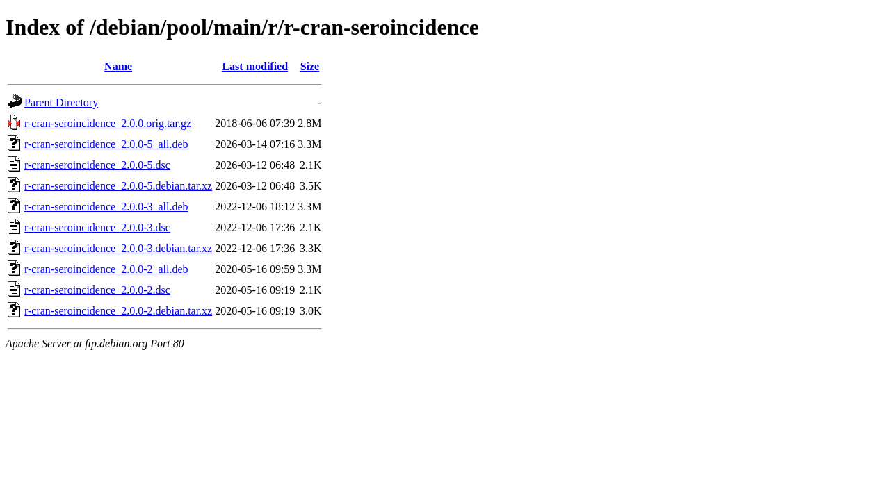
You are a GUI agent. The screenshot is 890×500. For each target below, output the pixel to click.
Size (310, 66)
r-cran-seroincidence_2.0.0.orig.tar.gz (107, 123)
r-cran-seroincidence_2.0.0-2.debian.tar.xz (118, 311)
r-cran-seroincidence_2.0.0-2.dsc (97, 290)
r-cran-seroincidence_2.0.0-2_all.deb (106, 269)
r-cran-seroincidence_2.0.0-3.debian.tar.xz (118, 248)
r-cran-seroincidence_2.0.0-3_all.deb (106, 206)
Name (118, 66)
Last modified (255, 66)
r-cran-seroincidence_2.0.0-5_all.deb (106, 144)
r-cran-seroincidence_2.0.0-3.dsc (97, 227)
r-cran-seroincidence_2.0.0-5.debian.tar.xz (118, 186)
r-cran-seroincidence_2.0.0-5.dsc (97, 165)
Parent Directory (61, 102)
